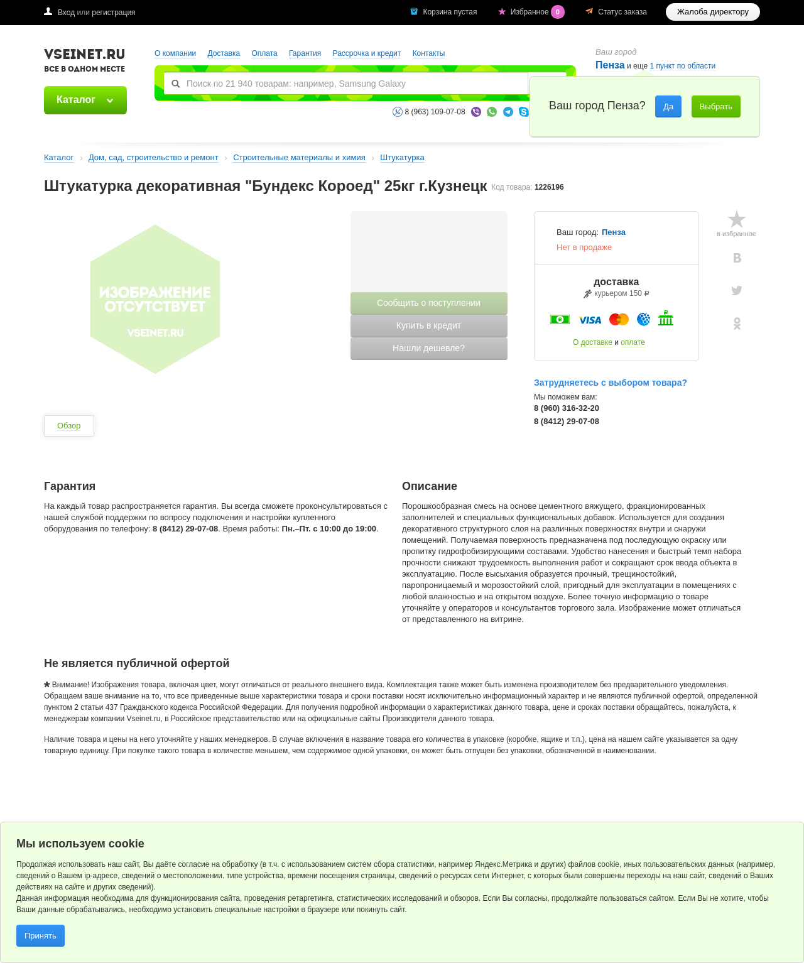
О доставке (592, 342)
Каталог (76, 99)
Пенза (610, 65)
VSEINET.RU (85, 62)
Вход (66, 12)
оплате (633, 342)
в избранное (736, 233)
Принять (40, 935)
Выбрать (716, 106)
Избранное (539, 12)
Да (668, 106)
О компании (175, 53)
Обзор (69, 425)
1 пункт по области (683, 66)
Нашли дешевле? (429, 348)
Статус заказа (622, 12)
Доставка (224, 53)
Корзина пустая (451, 12)
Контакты (429, 53)
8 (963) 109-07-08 (435, 111)
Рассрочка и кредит (367, 53)
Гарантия (305, 53)
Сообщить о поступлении (429, 303)
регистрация (113, 12)
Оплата (264, 53)
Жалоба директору (713, 11)
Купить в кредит (428, 325)
